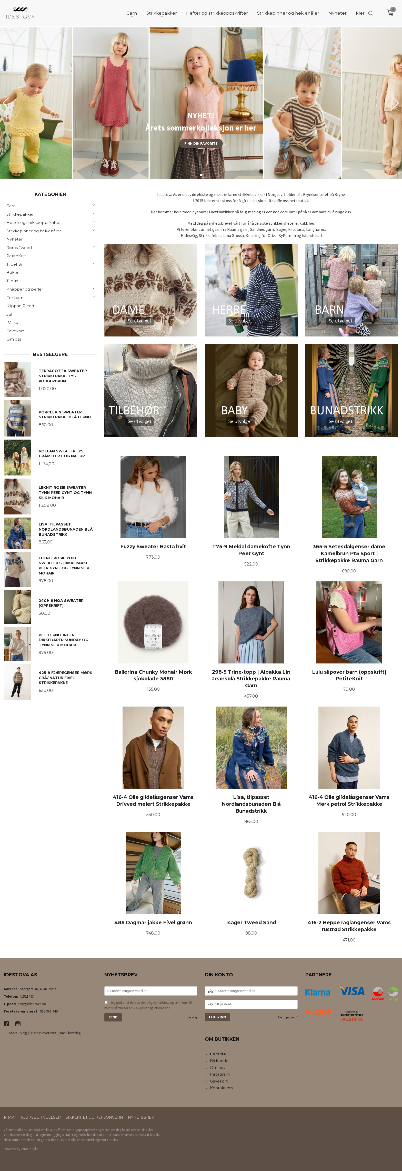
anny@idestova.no (32, 1003)
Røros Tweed (19, 247)
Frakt (10, 1117)
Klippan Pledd (20, 305)
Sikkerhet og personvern (94, 1117)
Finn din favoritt (201, 143)
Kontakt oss (221, 1087)
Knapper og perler (24, 289)
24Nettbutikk (29, 1149)
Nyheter (14, 239)
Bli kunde (219, 1060)
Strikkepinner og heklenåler (33, 231)
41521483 (26, 996)
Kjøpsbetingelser (41, 1117)
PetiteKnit (16, 255)
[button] (396, 103)
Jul (9, 314)
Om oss (13, 339)
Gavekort (15, 331)
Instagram (220, 1074)
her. (312, 223)
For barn (14, 297)
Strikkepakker (20, 214)
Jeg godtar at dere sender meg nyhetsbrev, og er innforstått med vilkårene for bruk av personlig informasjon (148, 1005)
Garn (11, 205)
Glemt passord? (287, 1017)
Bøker (12, 272)
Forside (218, 1053)
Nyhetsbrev (141, 1117)
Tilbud (12, 281)
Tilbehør (14, 264)
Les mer (192, 1018)
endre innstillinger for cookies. (97, 1140)
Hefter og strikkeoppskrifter (33, 222)
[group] (201, 103)
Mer (360, 13)
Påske (12, 322)
